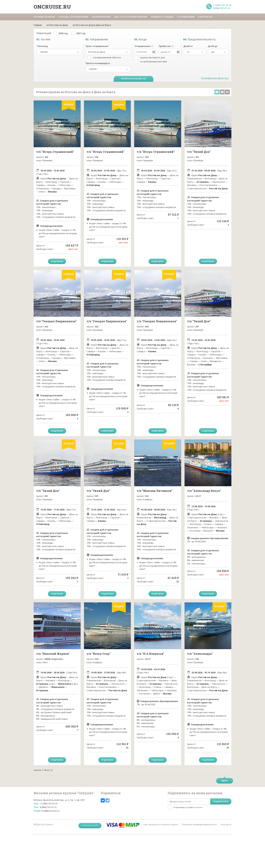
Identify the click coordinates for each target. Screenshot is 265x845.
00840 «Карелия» (53, 658)
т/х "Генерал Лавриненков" (56, 321)
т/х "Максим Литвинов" (154, 490)
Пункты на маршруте (98, 63)
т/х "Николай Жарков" (53, 653)
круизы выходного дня (152, 57)
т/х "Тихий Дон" (199, 151)
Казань (152, 181)
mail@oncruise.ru (50, 810)
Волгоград (160, 517)
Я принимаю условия (187, 807)
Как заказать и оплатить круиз (161, 824)
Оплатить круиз (89, 825)
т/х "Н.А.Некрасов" (150, 653)
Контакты (226, 824)
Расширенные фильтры (215, 78)
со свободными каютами (153, 61)
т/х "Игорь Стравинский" (55, 151)
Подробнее (57, 261)
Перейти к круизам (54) (133, 78)
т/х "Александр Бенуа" (204, 490)
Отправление (142, 46)
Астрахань (203, 181)
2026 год (63, 33)
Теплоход (42, 46)
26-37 (198, 496)
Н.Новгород (93, 185)
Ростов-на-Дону (56, 178)
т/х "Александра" (200, 653)
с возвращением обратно (107, 57)
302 (46, 157)
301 (197, 157)
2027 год (80, 33)
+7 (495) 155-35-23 (222, 5)
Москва (52, 191)
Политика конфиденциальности (199, 824)
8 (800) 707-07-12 (221, 8)
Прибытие (165, 46)
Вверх (224, 780)
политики (198, 807)
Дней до (213, 46)
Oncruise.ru (52, 6)
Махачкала (64, 683)
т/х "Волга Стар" (99, 653)
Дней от (188, 46)
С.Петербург (205, 364)
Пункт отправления (97, 46)
